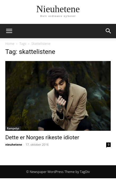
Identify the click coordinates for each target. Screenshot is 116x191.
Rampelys (13, 128)
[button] (9, 31)
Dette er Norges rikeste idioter (42, 137)
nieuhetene (13, 144)
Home (9, 43)
